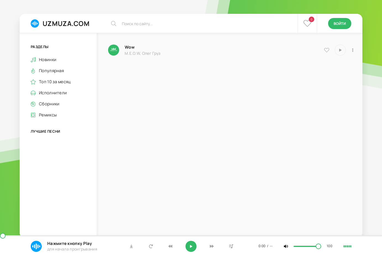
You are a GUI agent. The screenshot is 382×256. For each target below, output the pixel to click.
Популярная (51, 71)
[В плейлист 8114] (353, 50)
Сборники (49, 104)
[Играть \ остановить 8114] (340, 50)
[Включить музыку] (191, 246)
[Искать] (113, 23)
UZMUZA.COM (60, 23)
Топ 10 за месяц (55, 82)
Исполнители (53, 93)
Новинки (47, 59)
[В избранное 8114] (326, 50)
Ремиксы (48, 115)
